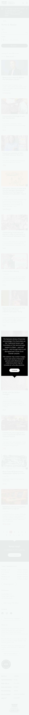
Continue (14, 370)
